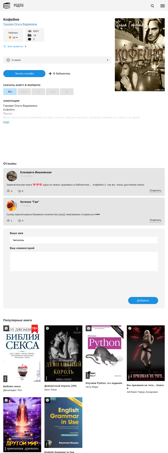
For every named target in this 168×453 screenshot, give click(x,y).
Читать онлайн (23, 73)
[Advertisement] (84, 138)
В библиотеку (60, 73)
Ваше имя (16, 233)
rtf (38, 91)
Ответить (155, 190)
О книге (16, 60)
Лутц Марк (92, 387)
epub (24, 91)
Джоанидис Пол (12, 390)
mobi (52, 91)
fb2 (10, 91)
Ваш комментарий (22, 248)
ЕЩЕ (6, 122)
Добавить (143, 300)
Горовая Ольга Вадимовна (20, 24)
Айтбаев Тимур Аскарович (142, 392)
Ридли (19, 5)
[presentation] (35, 282)
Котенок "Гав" (29, 201)
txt (66, 91)
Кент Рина (50, 389)
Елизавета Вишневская (36, 172)
